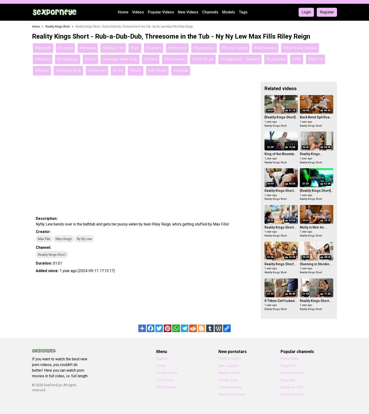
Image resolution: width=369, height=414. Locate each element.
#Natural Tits (113, 48)
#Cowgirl (65, 48)
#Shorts (150, 59)
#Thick (90, 59)
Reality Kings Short (52, 255)
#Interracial (177, 48)
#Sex (134, 48)
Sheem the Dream (232, 394)
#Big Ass (42, 59)
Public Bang (289, 358)
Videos (138, 12)
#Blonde (42, 70)
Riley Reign (64, 239)
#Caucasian (275, 59)
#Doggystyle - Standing (240, 59)
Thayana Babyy (230, 387)
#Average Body (68, 70)
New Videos (188, 12)
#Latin (118, 70)
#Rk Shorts (157, 70)
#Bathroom (97, 70)
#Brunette (43, 48)
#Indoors (153, 48)
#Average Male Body (120, 59)
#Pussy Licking (234, 48)
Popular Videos (161, 12)
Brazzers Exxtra (293, 394)
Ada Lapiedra (228, 366)
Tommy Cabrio (229, 358)
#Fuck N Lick (203, 59)
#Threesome (174, 59)
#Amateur (88, 48)
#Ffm (296, 59)
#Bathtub (180, 70)
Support (162, 358)
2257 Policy (165, 380)
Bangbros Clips (292, 387)
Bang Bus (288, 380)
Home (123, 12)
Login (306, 12)
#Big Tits (315, 59)
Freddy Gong (228, 380)
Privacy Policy (166, 373)
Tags (243, 12)
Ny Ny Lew (84, 239)
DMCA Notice (166, 387)
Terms (161, 366)
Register (327, 12)
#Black (135, 70)
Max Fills (44, 239)
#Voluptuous (67, 59)
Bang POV (288, 366)
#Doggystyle (204, 48)
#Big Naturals (265, 48)
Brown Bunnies (292, 373)
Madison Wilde (229, 373)
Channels (210, 12)
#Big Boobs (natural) (300, 48)
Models (228, 12)
